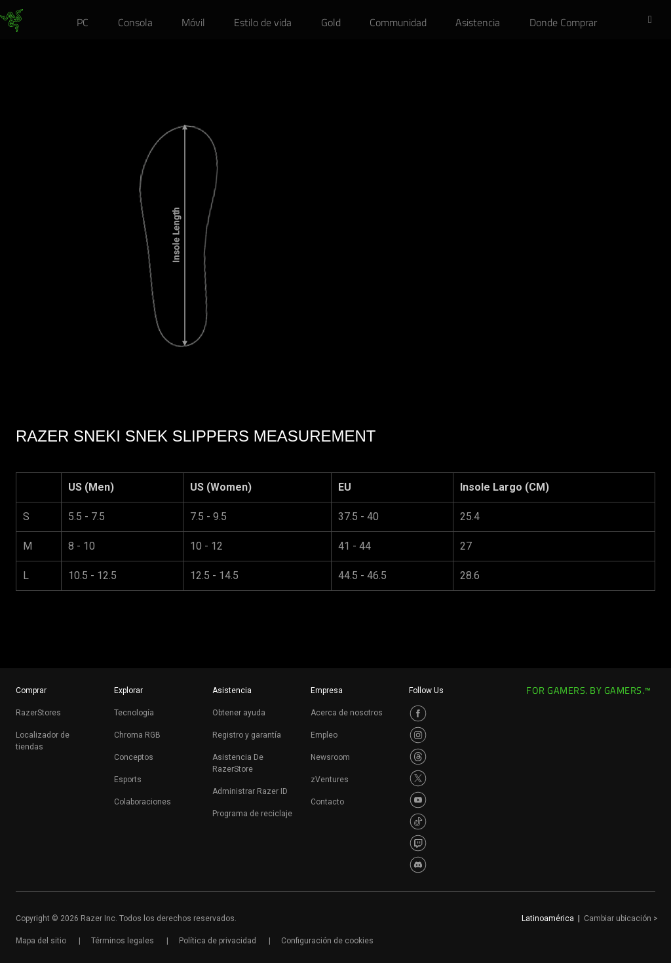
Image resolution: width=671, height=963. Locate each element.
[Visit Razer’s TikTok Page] (418, 821)
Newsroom (330, 757)
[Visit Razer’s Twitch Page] (418, 843)
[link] (11, 21)
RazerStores (38, 712)
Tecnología (134, 712)
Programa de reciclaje (252, 813)
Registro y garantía (246, 735)
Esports (128, 779)
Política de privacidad (217, 940)
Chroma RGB (137, 735)
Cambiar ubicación (621, 918)
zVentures (330, 779)
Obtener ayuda (238, 712)
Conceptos (133, 757)
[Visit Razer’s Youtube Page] (418, 800)
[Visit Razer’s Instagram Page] (418, 735)
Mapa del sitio (41, 940)
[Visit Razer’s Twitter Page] (418, 778)
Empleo (324, 735)
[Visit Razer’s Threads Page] (418, 756)
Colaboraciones (142, 801)
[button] (654, 20)
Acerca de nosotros (347, 712)
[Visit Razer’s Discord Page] (418, 865)
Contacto (327, 801)
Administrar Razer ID (250, 791)
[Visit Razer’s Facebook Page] (418, 713)
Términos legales (122, 940)
